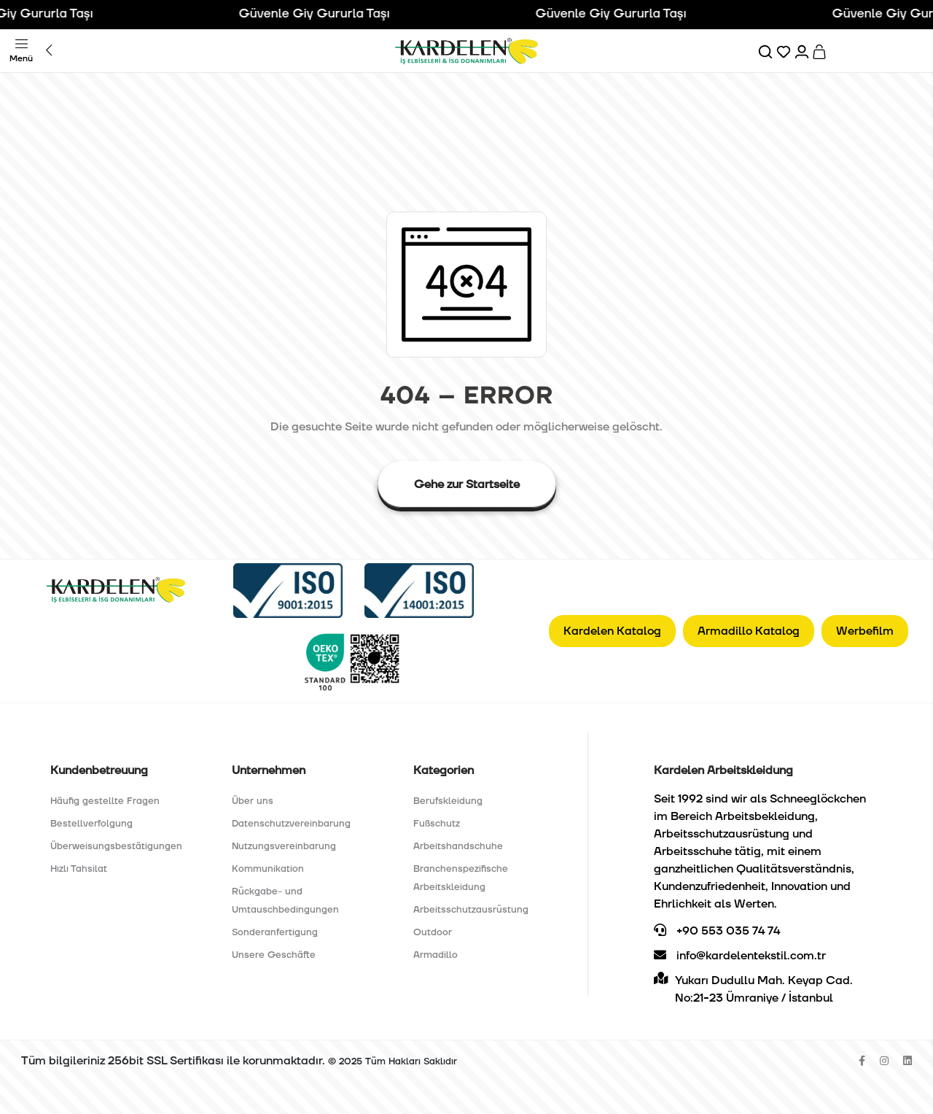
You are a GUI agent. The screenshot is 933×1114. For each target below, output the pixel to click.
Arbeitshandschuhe (458, 846)
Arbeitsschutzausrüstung (470, 910)
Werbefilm (865, 631)
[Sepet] (820, 51)
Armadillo (435, 955)
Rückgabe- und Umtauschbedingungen (285, 901)
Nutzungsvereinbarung (284, 846)
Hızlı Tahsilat (78, 869)
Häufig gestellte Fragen (105, 801)
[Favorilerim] (785, 51)
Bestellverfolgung (91, 823)
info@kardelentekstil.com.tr (740, 955)
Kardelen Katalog (612, 631)
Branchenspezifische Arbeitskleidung (460, 878)
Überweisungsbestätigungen (116, 846)
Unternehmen (268, 770)
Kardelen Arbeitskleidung (723, 770)
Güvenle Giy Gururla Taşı (324, 14)
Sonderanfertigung (275, 932)
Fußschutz (436, 823)
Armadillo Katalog (749, 631)
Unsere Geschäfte (274, 955)
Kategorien (443, 770)
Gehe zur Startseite (467, 484)
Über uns (252, 801)
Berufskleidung (448, 801)
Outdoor (432, 932)
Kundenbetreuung (99, 770)
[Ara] (766, 51)
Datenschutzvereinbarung (291, 823)
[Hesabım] (803, 51)
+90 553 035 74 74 (717, 931)
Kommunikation (268, 869)
